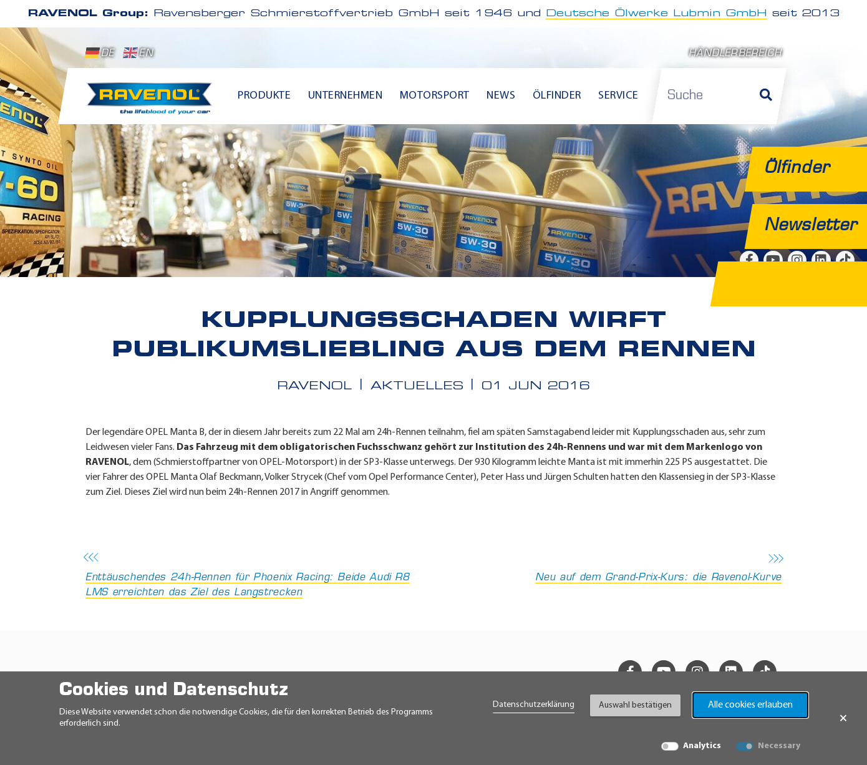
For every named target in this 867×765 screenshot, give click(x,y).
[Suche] (766, 96)
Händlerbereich (735, 54)
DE (99, 53)
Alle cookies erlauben (750, 705)
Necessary (779, 746)
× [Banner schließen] (843, 718)
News (501, 96)
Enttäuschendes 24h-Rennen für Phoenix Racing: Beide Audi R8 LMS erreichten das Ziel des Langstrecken (255, 576)
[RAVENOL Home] (152, 103)
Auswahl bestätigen (635, 705)
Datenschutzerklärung (533, 704)
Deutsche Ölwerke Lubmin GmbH (656, 14)
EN (138, 53)
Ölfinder (557, 96)
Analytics (702, 746)
